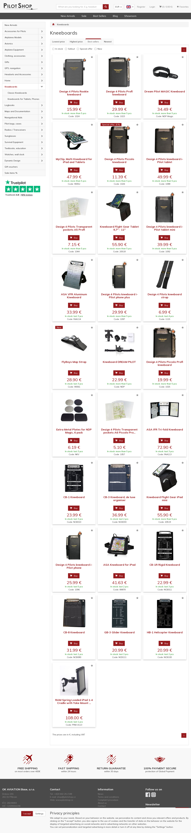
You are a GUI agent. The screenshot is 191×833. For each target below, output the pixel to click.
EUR (118, 6)
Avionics (9, 43)
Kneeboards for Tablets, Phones (23, 99)
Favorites (183, 6)
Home (7, 80)
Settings (39, 813)
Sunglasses (10, 136)
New (100, 48)
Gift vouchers (11, 166)
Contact (102, 806)
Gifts (7, 62)
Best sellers (93, 41)
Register (141, 6)
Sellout (71, 48)
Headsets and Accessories (18, 74)
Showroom (130, 15)
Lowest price (58, 41)
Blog (115, 15)
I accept (27, 813)
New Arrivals (68, 15)
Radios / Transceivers (15, 129)
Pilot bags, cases (13, 123)
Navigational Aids (13, 117)
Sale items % (11, 173)
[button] (41, 31)
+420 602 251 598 (63, 794)
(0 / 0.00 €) (165, 6)
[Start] (53, 24)
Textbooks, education (15, 148)
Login (152, 6)
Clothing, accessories (15, 56)
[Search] (106, 6)
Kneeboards (11, 86)
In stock (59, 48)
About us (102, 803)
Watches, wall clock (14, 154)
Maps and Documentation (17, 111)
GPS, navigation (12, 68)
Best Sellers (99, 15)
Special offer (86, 48)
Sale (84, 15)
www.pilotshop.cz (64, 800)
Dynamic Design (12, 160)
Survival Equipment (14, 142)
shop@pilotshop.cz (66, 797)
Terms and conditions (108, 797)
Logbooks (9, 105)
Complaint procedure (108, 800)
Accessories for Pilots (15, 31)
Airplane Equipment (14, 49)
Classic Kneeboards (17, 93)
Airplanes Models (13, 37)
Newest (108, 41)
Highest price (76, 41)
